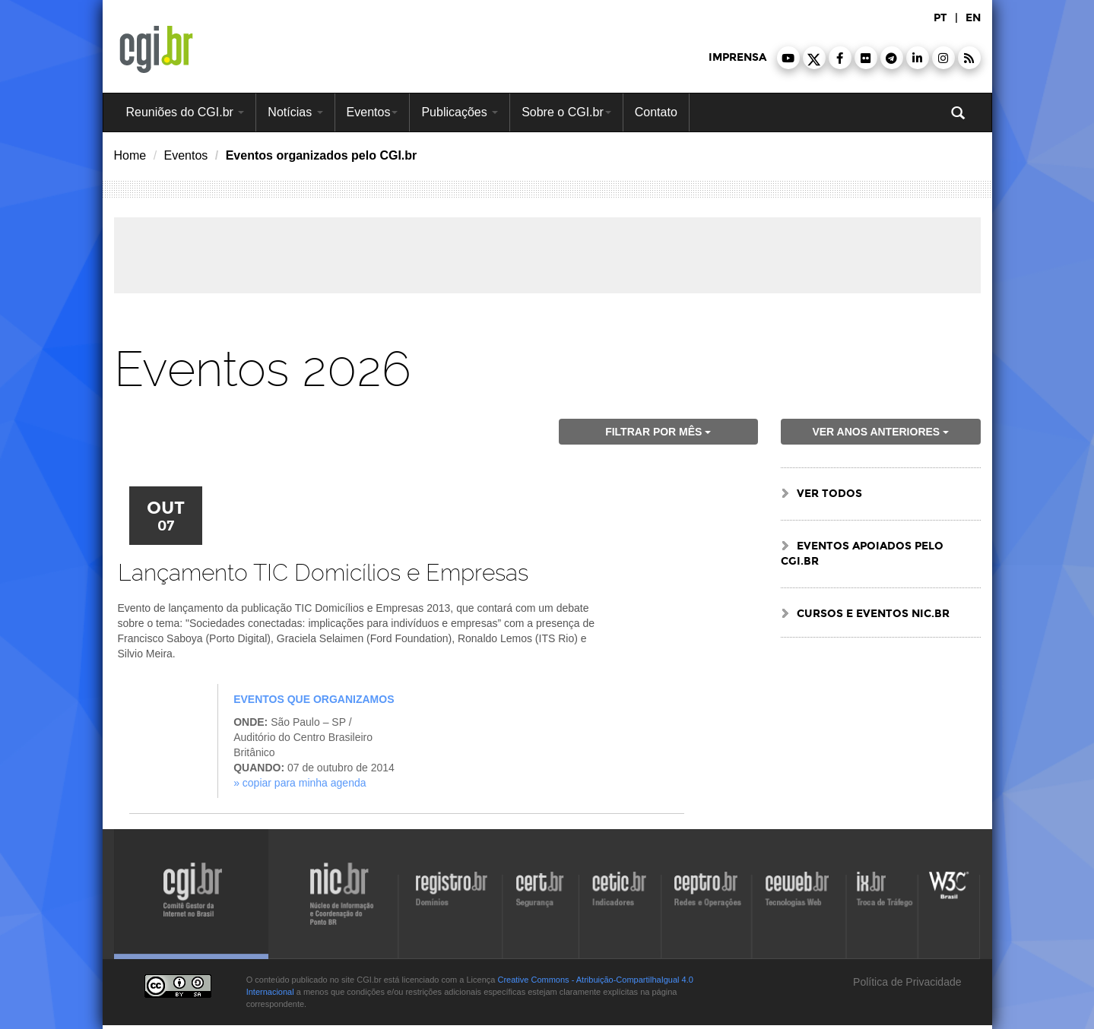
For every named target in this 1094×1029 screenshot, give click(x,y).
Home (130, 155)
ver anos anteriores (880, 432)
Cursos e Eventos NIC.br (873, 613)
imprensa (737, 57)
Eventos (372, 112)
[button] (788, 57)
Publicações (459, 112)
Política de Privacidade (905, 982)
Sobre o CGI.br (566, 112)
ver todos (829, 493)
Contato (656, 112)
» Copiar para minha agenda (299, 783)
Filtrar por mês (658, 432)
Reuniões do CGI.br (185, 112)
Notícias (295, 112)
